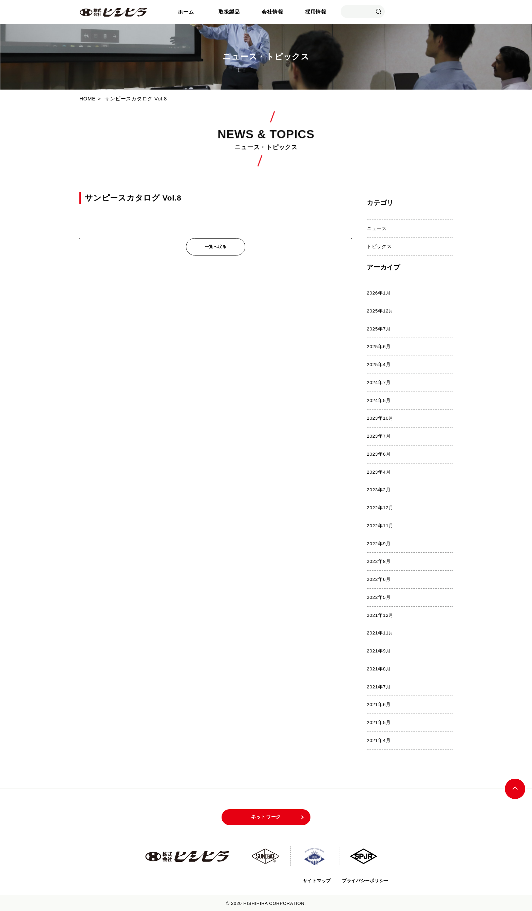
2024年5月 (379, 399)
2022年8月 (379, 560)
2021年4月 (379, 739)
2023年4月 (379, 471)
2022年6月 (379, 578)
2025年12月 (380, 310)
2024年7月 (379, 382)
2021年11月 (380, 631)
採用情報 (315, 12)
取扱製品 (229, 12)
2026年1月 (379, 293)
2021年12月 (380, 613)
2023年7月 (379, 435)
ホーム (186, 12)
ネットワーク (266, 815)
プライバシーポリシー (365, 878)
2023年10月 (380, 417)
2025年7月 (379, 328)
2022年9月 (379, 542)
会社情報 (272, 12)
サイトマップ (316, 878)
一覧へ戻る (216, 246)
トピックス (379, 246)
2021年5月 (379, 721)
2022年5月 (379, 596)
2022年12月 (380, 507)
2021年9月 (379, 649)
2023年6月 (379, 453)
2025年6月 (379, 346)
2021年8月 (379, 667)
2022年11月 (380, 525)
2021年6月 (379, 703)
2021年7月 (379, 685)
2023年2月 (379, 489)
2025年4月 (379, 364)
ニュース (377, 228)
